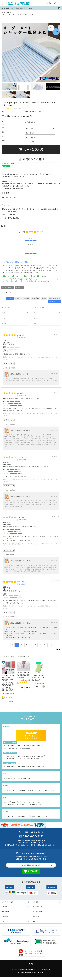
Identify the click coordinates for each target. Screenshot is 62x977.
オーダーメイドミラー (10, 790)
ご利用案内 (36, 902)
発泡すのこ (7, 778)
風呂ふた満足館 (6, 12)
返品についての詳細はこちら (11, 163)
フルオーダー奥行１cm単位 (25, 15)
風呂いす (6, 802)
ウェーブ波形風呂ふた (10, 748)
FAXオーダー (5, 921)
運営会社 (14, 969)
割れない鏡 (22, 790)
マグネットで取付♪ (10, 816)
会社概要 (4, 906)
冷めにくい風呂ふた (25, 748)
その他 (39, 804)
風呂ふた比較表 (37, 911)
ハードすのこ (16, 778)
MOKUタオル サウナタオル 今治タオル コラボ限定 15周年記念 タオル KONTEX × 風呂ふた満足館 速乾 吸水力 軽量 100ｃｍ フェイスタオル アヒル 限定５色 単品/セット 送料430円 (8, 683)
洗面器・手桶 (15, 802)
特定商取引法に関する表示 (27, 969)
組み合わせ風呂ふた (23, 746)
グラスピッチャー (23, 816)
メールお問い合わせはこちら (31, 865)
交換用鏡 (30, 790)
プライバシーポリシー (43, 969)
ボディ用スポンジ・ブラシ (11, 804)
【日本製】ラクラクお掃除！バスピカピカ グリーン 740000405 (38, 678)
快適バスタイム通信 (7, 902)
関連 (52, 790)
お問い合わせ (37, 916)
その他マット (26, 778)
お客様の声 (5, 916)
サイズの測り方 (37, 906)
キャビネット (39, 790)
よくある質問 (6, 911)
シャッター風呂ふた (10, 746)
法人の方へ (36, 921)
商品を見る (12, 702)
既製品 (47, 790)
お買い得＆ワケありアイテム (38, 816)
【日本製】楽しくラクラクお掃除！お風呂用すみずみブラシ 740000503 (23, 675)
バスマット (25, 804)
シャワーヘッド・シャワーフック (30, 802)
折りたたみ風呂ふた (37, 746)
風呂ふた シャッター (9, 15)
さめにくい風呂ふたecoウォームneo (29, 758)
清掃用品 (32, 804)
